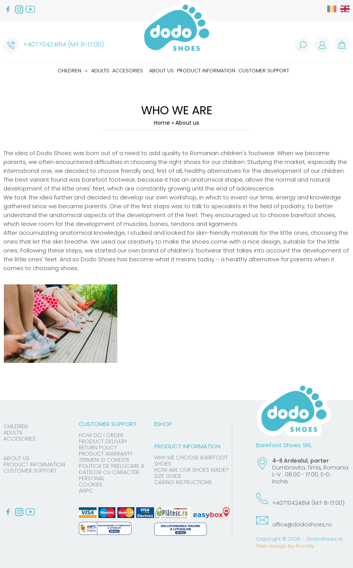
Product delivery (103, 441)
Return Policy (98, 447)
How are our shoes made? (191, 470)
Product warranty (105, 454)
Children (73, 70)
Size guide (167, 476)
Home (162, 123)
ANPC (86, 491)
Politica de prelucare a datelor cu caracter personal (111, 472)
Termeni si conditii (104, 460)
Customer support (263, 70)
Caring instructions (183, 482)
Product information (206, 70)
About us (161, 70)
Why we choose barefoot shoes (191, 460)
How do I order (101, 435)
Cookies (90, 484)
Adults (100, 70)
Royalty (305, 546)
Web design (271, 546)
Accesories (127, 70)
